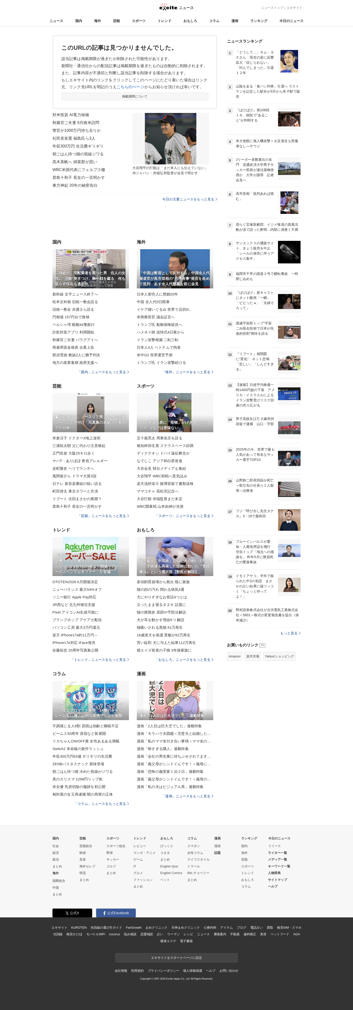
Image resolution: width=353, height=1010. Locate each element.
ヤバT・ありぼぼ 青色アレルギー (80, 461)
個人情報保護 (192, 971)
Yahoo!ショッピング (279, 656)
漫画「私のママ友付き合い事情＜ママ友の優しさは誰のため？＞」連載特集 (175, 741)
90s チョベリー (198, 873)
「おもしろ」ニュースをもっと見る (184, 660)
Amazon (234, 656)
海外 (97, 21)
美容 (263, 934)
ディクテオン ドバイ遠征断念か (163, 453)
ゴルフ (111, 866)
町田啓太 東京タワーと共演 (75, 491)
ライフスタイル (198, 859)
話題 (217, 853)
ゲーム (138, 859)
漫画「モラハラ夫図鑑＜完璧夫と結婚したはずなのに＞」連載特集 (175, 733)
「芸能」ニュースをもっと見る (103, 516)
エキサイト (295, 8)
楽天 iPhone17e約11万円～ (75, 635)
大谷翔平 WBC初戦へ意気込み (162, 476)
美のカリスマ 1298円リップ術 (77, 779)
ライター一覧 (277, 853)
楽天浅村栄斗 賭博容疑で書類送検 (165, 483)
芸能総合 (85, 846)
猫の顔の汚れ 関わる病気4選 (160, 589)
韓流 (82, 873)
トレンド (164, 21)
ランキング (258, 21)
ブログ (241, 927)
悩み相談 (130, 934)
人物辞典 (274, 873)
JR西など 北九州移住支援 (73, 605)
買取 (270, 927)
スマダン (193, 846)
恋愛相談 (146, 934)
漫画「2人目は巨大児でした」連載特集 (169, 726)
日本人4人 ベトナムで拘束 (159, 347)
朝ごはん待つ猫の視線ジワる (78, 154)
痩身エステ (168, 941)
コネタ (165, 853)
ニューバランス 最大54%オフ (77, 589)
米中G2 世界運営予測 (155, 355)
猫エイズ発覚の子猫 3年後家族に (164, 650)
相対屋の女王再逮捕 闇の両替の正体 (82, 794)
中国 (55, 887)
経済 (55, 853)
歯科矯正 (250, 934)
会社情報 (121, 971)
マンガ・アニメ (144, 853)
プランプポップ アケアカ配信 (77, 620)
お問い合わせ (228, 971)
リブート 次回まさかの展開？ (77, 499)
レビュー (139, 846)
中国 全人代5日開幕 (153, 302)
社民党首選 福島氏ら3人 (73, 138)
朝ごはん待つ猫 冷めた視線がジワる (82, 771)
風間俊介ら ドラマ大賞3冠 (74, 476)
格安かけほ (74, 934)
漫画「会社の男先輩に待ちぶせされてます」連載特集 (175, 756)
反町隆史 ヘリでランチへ (73, 468)
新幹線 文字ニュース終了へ (75, 294)
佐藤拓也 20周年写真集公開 (75, 650)
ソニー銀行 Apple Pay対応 (74, 597)
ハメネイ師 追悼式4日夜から (160, 332)
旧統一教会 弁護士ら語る (73, 309)
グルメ (138, 873)
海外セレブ (87, 866)
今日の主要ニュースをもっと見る (189, 199)
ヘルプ (272, 886)
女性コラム (195, 853)
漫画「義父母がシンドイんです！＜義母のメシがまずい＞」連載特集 (175, 779)
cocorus (114, 934)
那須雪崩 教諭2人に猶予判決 (76, 355)
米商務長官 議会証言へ (156, 317)
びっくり (166, 846)
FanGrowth (133, 927)
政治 (55, 859)
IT (134, 866)
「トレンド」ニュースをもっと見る (100, 660)
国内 (78, 21)
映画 (82, 853)
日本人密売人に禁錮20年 (157, 294)
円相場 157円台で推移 (70, 317)
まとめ (57, 866)
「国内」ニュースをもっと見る (103, 372)
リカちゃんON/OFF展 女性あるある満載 (85, 741)
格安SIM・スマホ (289, 927)
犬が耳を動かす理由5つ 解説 (160, 620)
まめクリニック (156, 927)
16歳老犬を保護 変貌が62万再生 (164, 635)
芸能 (116, 21)
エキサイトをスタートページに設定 (176, 958)
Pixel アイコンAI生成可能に (75, 612)
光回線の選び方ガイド (106, 927)
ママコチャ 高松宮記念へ (158, 491)
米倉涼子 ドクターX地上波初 (76, 438)
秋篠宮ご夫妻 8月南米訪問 (75, 123)
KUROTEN (79, 927)
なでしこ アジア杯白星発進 (159, 461)
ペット (165, 880)
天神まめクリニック (185, 927)
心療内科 (210, 927)
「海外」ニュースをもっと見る (187, 372)
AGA (296, 934)
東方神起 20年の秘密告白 (75, 185)
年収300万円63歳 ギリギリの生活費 (82, 756)
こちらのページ (130, 87)
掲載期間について (135, 96)
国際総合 (58, 881)
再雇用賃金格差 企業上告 (73, 347)
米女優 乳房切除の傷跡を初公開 (78, 787)
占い (160, 934)
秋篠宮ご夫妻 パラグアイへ (75, 340)
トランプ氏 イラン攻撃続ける (161, 362)
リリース (274, 846)
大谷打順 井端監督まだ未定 (159, 499)
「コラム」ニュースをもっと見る (101, 804)
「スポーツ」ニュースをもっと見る (184, 516)
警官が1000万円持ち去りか (76, 130)
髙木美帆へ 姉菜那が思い (74, 162)
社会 (55, 846)
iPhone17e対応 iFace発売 (73, 642)
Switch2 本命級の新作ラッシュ (78, 749)
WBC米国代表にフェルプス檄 (78, 170)
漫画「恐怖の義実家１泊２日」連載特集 (170, 771)
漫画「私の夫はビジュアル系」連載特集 (170, 787)
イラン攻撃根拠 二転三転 (158, 340)
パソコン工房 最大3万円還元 (76, 627)
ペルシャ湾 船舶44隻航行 (73, 324)
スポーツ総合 (116, 846)
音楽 (82, 859)
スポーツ (139, 21)
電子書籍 (186, 941)
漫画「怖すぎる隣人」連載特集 (163, 749)
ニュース (56, 21)
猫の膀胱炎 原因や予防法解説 (161, 612)
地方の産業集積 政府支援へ (75, 362)
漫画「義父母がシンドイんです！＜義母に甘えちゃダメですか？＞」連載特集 (175, 764)
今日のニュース (291, 21)
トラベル (193, 866)
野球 (109, 853)
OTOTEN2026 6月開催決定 (75, 582)
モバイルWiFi (95, 934)
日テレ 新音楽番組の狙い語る (77, 483)
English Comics (171, 873)
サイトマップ (277, 880)
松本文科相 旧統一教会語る (75, 302)
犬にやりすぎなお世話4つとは (162, 597)
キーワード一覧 (279, 866)
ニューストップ (272, 8)
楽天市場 (252, 656)
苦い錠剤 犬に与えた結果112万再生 (166, 642)
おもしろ (190, 21)
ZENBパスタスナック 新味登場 (78, 764)
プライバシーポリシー (163, 971)
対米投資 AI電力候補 (70, 115)
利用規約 (137, 971)
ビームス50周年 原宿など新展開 (79, 733)
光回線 (58, 934)
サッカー (112, 859)
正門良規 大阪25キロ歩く (73, 453)
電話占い (256, 927)
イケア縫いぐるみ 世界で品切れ (163, 309)
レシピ (188, 934)
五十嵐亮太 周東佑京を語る (159, 438)
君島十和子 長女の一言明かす (78, 177)
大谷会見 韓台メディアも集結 (161, 468)
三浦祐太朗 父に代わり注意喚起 (78, 445)
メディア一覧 (277, 859)
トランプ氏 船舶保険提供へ (159, 324)
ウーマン (173, 934)
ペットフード (279, 934)
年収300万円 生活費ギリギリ (78, 146)
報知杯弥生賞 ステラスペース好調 (165, 445)
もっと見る (290, 633)
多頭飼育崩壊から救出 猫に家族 (163, 582)
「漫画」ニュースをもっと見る (187, 796)
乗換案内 (220, 934)
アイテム (226, 927)
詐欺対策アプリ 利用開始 (73, 332)
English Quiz (169, 866)
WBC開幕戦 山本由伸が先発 (160, 506)
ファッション (142, 880)
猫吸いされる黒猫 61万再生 (160, 627)
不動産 (235, 934)
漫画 (234, 21)
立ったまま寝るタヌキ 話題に (161, 605)
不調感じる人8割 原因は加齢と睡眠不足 (85, 726)
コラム (214, 21)
